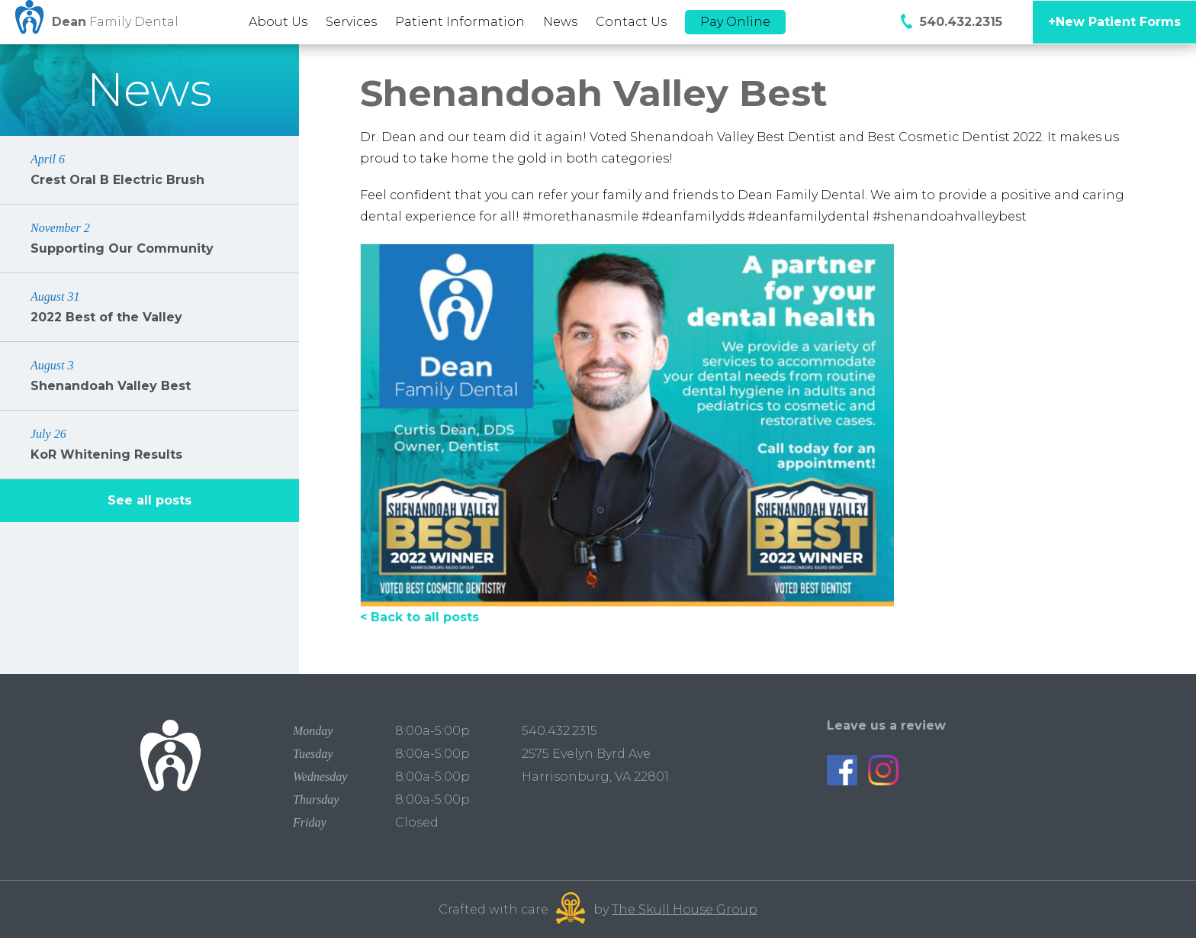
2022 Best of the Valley (149, 306)
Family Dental (115, 22)
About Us (278, 22)
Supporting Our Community (149, 238)
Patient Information (460, 22)
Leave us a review (886, 726)
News (560, 22)
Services (351, 22)
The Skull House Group (684, 909)
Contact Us (631, 22)
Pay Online (735, 22)
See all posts (149, 500)
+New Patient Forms (1114, 22)
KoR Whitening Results (149, 444)
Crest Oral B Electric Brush (149, 169)
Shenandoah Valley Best (149, 375)
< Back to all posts (419, 617)
